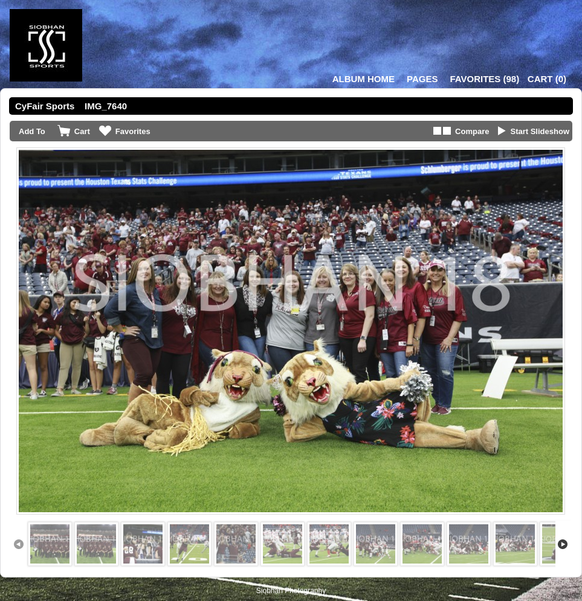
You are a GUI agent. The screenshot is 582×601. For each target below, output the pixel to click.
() (484, 79)
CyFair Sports (44, 106)
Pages (422, 79)
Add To (32, 131)
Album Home (363, 79)
